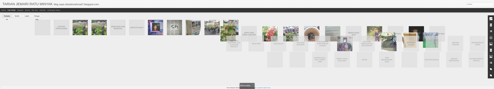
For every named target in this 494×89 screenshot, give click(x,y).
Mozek (27, 10)
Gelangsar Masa (53, 10)
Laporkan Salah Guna (263, 87)
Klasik (3, 10)
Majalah (20, 10)
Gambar (42, 10)
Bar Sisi (35, 10)
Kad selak (11, 10)
